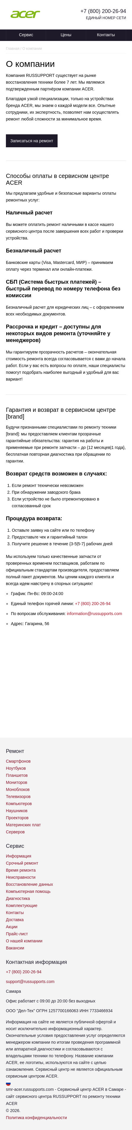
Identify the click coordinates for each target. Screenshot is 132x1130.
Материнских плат (23, 824)
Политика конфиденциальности (36, 1117)
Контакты (106, 34)
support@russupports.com (30, 981)
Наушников (16, 810)
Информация (18, 856)
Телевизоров (18, 796)
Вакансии (15, 948)
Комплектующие (22, 905)
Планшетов (17, 775)
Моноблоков (18, 789)
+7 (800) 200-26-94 (103, 11)
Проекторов (17, 817)
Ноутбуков (16, 768)
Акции (11, 926)
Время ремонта (21, 870)
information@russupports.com (94, 613)
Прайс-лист (17, 933)
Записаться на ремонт (31, 140)
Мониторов (16, 782)
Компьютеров (19, 803)
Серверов (15, 832)
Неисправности (20, 877)
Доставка (15, 919)
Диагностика (18, 898)
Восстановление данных (29, 884)
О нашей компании (24, 941)
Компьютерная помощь (28, 891)
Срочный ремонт (22, 863)
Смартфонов (18, 761)
